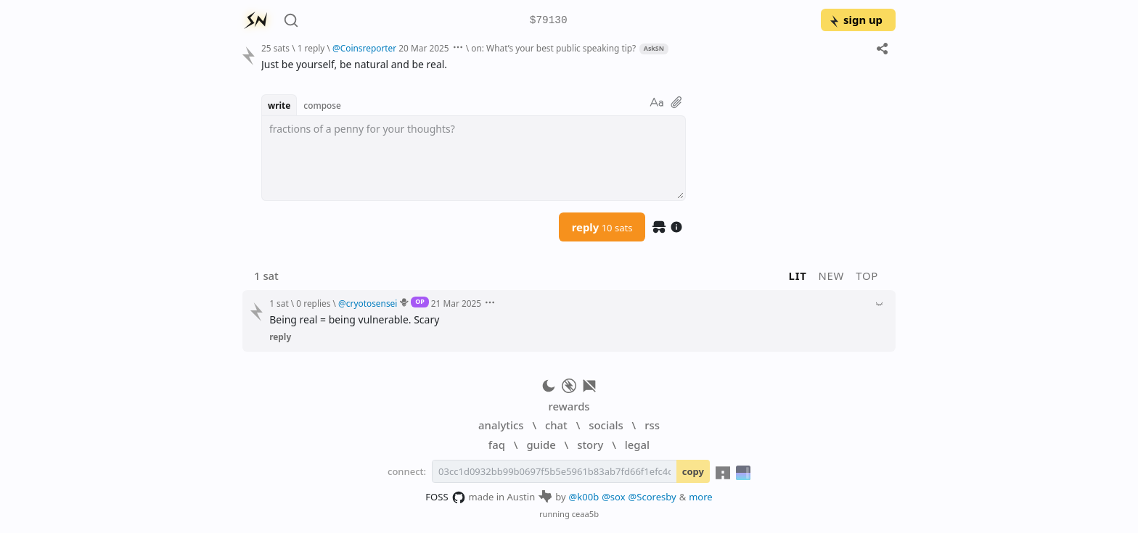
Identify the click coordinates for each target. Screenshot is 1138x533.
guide (540, 444)
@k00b (584, 496)
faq (496, 444)
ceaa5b (585, 513)
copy (693, 471)
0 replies (313, 303)
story (590, 444)
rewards (568, 406)
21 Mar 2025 (456, 303)
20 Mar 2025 (423, 48)
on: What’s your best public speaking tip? (553, 48)
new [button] (832, 275)
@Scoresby (652, 496)
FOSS (445, 497)
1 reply (311, 48)
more (701, 496)
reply (602, 227)
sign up (855, 19)
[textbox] (473, 158)
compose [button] (322, 105)
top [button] (867, 275)
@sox (613, 496)
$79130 (549, 21)
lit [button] (798, 275)
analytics (500, 425)
